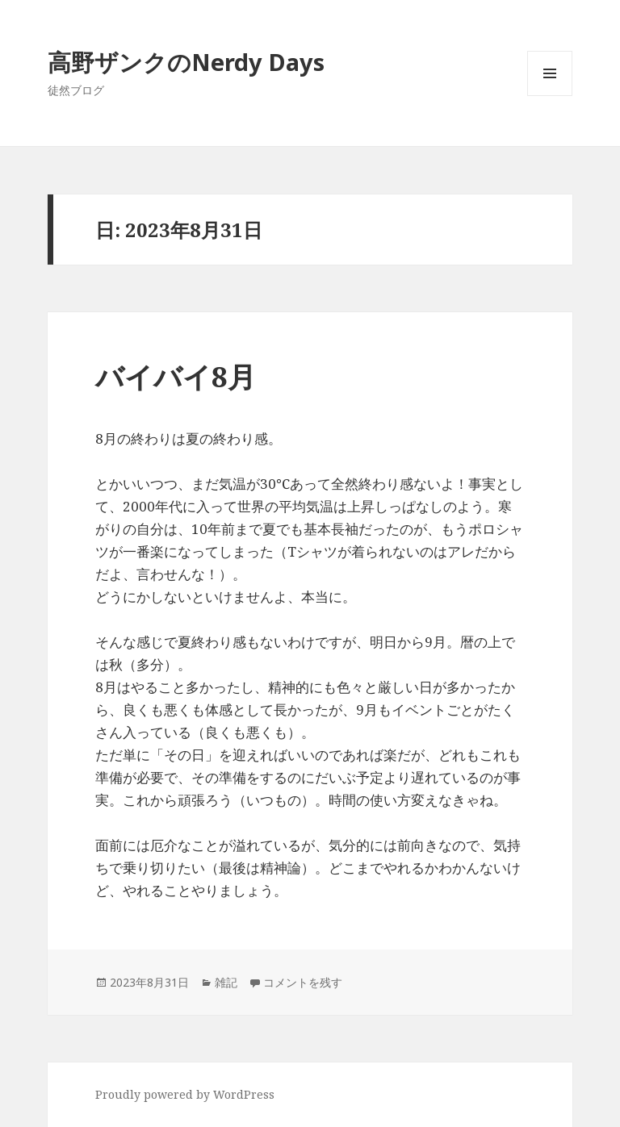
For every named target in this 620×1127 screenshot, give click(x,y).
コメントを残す (302, 982)
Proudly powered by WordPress (184, 1094)
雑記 (226, 982)
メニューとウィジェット (550, 95)
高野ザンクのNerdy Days (186, 61)
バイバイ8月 (175, 376)
